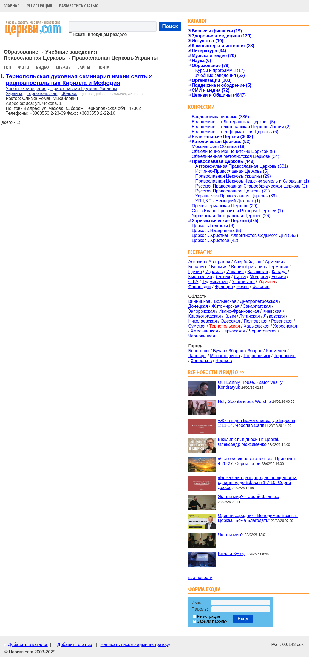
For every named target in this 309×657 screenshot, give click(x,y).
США (193, 281)
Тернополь (284, 355)
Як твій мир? (230, 534)
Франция (224, 286)
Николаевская (202, 321)
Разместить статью (78, 6)
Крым (230, 316)
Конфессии (201, 106)
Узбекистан (243, 281)
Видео (42, 67)
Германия (278, 266)
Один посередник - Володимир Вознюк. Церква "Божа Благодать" (258, 518)
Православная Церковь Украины (83, 88)
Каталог (197, 20)
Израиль (214, 271)
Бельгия (219, 266)
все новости (200, 577)
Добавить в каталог (27, 644)
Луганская (249, 316)
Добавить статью (74, 644)
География (200, 252)
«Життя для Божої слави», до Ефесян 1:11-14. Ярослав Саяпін (256, 423)
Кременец (276, 350)
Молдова (259, 276)
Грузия (195, 271)
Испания (235, 271)
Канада (279, 271)
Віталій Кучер (231, 553)
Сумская (196, 326)
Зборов (255, 350)
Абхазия (196, 261)
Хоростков (201, 360)
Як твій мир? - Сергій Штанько (248, 496)
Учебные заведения (26, 88)
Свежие (63, 67)
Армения (274, 261)
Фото (23, 67)
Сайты (83, 67)
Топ (7, 67)
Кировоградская (204, 316)
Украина (14, 93)
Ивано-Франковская (239, 311)
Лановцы (197, 355)
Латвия (223, 276)
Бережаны (198, 350)
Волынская (225, 301)
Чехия (242, 286)
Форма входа (204, 589)
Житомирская (225, 306)
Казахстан (258, 271)
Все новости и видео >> (216, 372)
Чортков (224, 360)
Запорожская (201, 311)
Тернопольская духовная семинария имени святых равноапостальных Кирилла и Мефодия (79, 79)
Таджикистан (215, 281)
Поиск (170, 26)
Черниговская (263, 331)
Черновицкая (201, 336)
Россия (278, 276)
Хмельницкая (204, 331)
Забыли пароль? (212, 621)
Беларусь (197, 266)
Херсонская (285, 326)
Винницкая (199, 301)
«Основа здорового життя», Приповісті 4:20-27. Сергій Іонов (257, 461)
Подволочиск (256, 355)
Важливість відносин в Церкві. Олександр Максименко (248, 442)
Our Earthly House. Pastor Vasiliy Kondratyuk (250, 385)
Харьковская (257, 326)
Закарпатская (257, 306)
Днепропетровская (259, 301)
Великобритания (248, 266)
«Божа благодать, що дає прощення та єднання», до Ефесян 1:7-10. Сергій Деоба (257, 482)
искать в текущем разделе (98, 34)
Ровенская (282, 321)
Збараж (69, 93)
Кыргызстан (200, 276)
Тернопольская (42, 93)
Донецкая (198, 306)
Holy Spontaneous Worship (244, 401)
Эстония (261, 286)
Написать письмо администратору (135, 644)
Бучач (219, 350)
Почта (103, 67)
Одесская (230, 321)
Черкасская (233, 331)
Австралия (219, 261)
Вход (242, 618)
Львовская (274, 316)
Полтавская (256, 321)
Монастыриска (225, 355)
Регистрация (39, 6)
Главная (11, 6)
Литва (240, 276)
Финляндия (199, 286)
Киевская (272, 311)
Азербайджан (247, 261)
